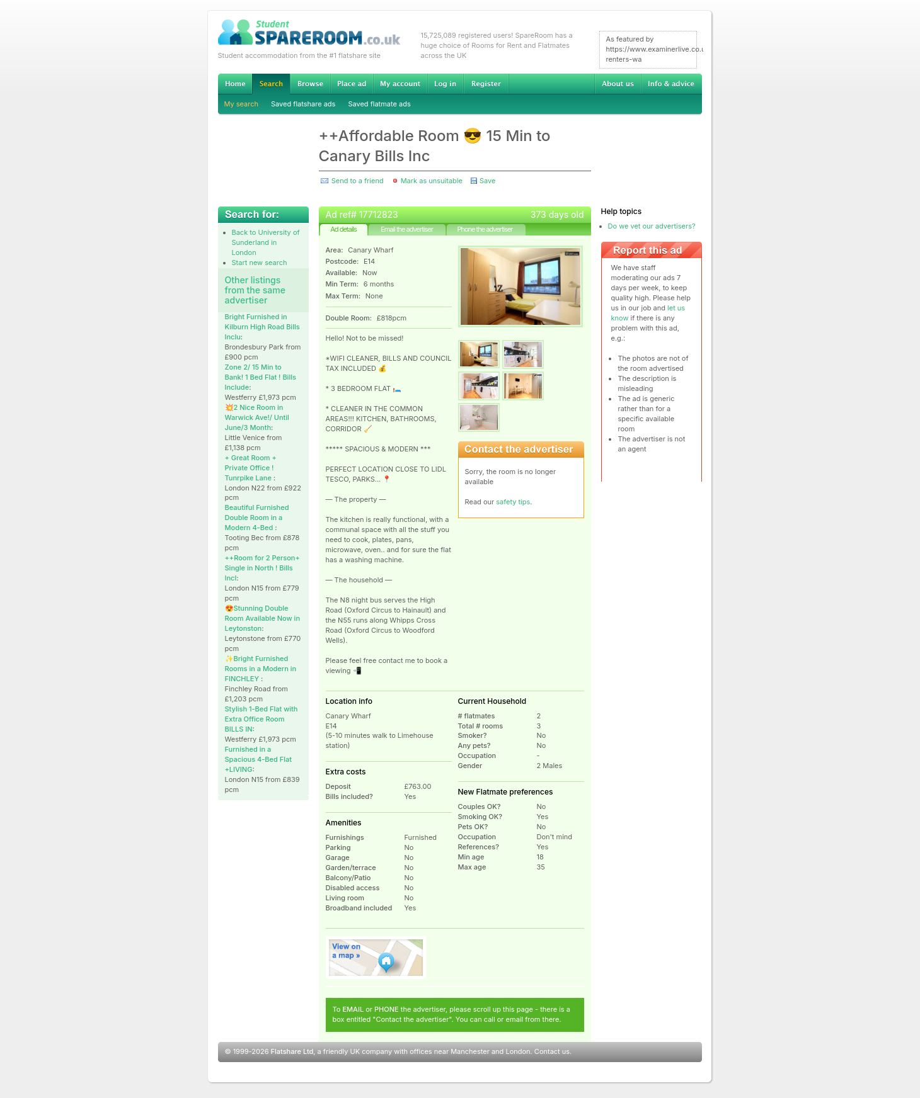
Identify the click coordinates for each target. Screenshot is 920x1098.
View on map (376, 957)
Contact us (552, 1051)
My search (241, 103)
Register (486, 84)
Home (235, 84)
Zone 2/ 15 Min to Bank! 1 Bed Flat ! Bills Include (260, 377)
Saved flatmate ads (379, 103)
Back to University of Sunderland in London (266, 242)
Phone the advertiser (484, 229)
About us (617, 84)
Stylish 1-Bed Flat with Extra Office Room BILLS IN (261, 719)
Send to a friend (357, 180)
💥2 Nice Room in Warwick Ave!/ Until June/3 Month (257, 417)
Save (487, 180)
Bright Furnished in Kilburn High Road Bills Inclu (262, 326)
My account (400, 84)
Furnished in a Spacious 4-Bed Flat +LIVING (258, 759)
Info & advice (671, 84)
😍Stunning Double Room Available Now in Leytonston (263, 618)
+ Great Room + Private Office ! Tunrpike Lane (251, 467)
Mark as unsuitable (432, 180)
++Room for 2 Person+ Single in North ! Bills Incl (262, 567)
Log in (445, 84)
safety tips (513, 501)
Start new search (259, 262)
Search (271, 84)
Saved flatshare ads (303, 103)
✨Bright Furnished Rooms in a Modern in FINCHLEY (261, 668)
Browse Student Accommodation (310, 84)
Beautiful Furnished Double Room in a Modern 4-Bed (257, 517)
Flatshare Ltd (292, 1051)
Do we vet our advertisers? (652, 226)
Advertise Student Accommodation (351, 84)
